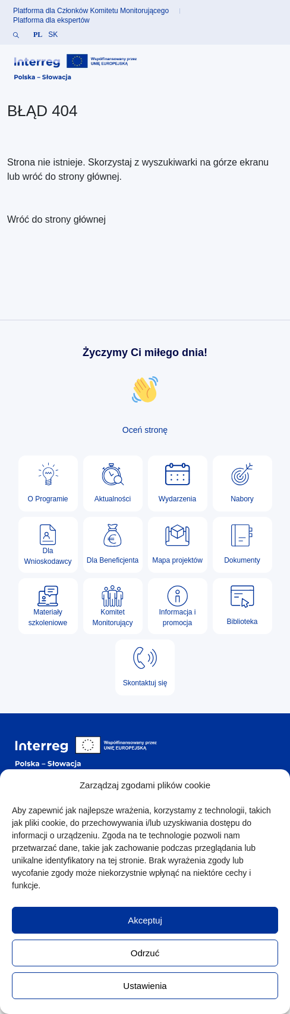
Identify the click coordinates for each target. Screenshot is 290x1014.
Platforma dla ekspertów (51, 20)
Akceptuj (145, 920)
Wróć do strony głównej (56, 219)
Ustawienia (144, 986)
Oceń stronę (145, 430)
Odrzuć (145, 953)
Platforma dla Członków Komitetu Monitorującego (91, 11)
